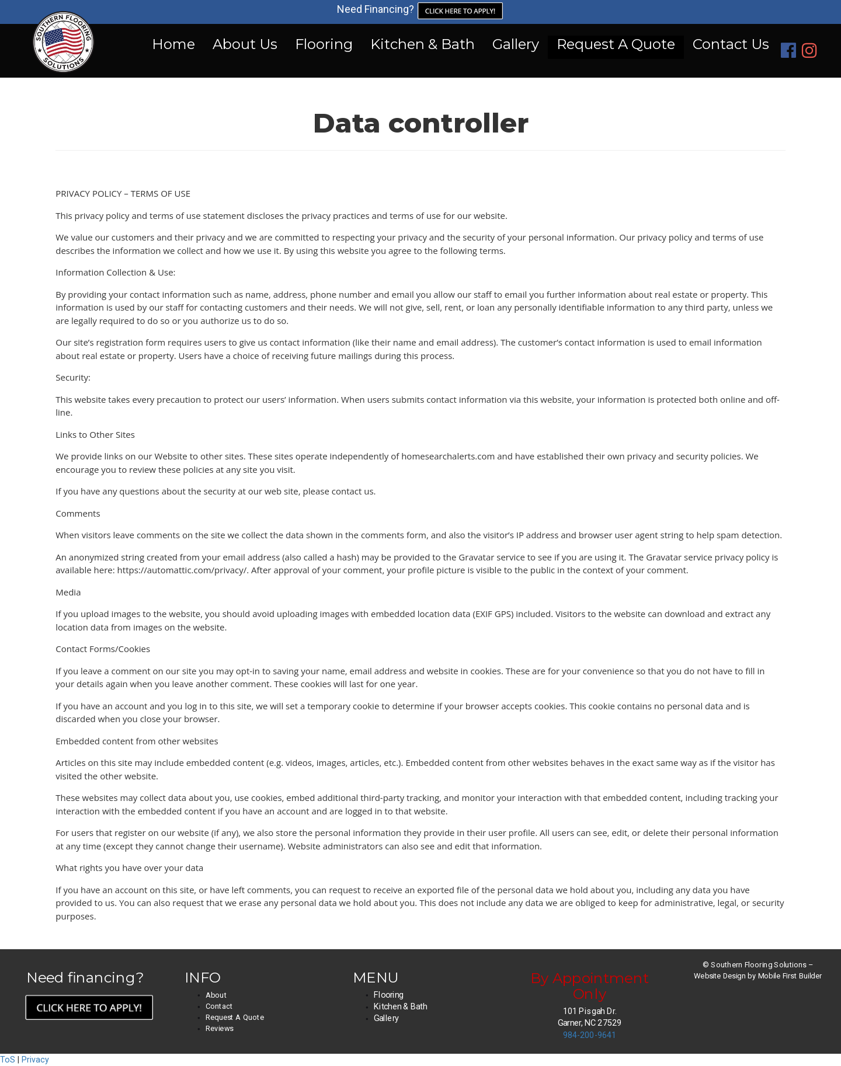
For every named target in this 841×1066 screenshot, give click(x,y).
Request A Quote (616, 44)
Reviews (220, 1029)
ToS (7, 1059)
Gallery (515, 44)
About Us (245, 44)
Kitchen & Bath (422, 44)
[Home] (63, 51)
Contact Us (731, 44)
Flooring (324, 44)
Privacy (35, 1059)
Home (173, 44)
